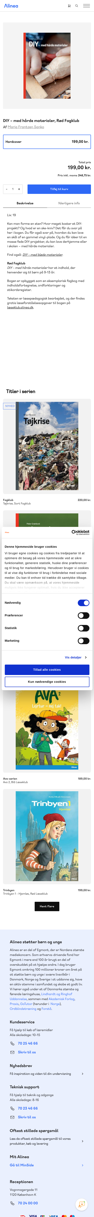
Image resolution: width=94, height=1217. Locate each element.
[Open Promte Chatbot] (81, 1204)
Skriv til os (27, 1006)
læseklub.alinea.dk (20, 307)
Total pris (85, 162)
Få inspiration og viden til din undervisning (40, 1027)
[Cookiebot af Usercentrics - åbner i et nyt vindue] (71, 532)
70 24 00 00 (28, 1157)
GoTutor (26, 957)
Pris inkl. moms (67, 175)
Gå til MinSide (22, 1119)
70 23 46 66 (28, 1062)
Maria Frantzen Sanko (26, 127)
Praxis (14, 957)
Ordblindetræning (23, 962)
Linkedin (61, 1179)
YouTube (52, 1179)
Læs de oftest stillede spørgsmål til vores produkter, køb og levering (40, 1095)
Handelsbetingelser (72, 1201)
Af (5, 127)
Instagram (32, 1179)
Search (76, 5)
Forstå (46, 962)
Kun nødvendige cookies (47, 682)
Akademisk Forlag (61, 953)
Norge (55, 957)
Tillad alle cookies (47, 670)
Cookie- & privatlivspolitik (44, 1201)
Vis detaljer (73, 657)
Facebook (42, 1179)
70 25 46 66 (28, 997)
